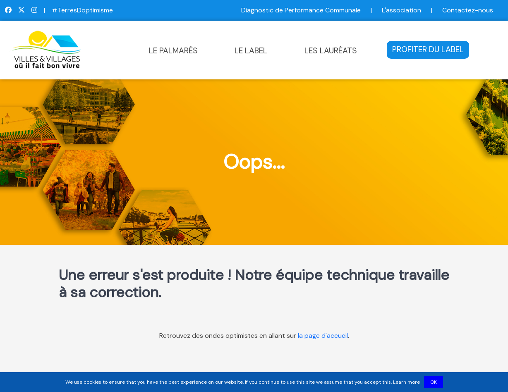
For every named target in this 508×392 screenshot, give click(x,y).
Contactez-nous (467, 10)
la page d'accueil (323, 335)
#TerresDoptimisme (82, 10)
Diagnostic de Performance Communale (301, 10)
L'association (401, 10)
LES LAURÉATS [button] (330, 50)
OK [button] (433, 382)
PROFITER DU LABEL (428, 49)
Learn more (406, 382)
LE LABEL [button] (251, 50)
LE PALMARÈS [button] (173, 50)
